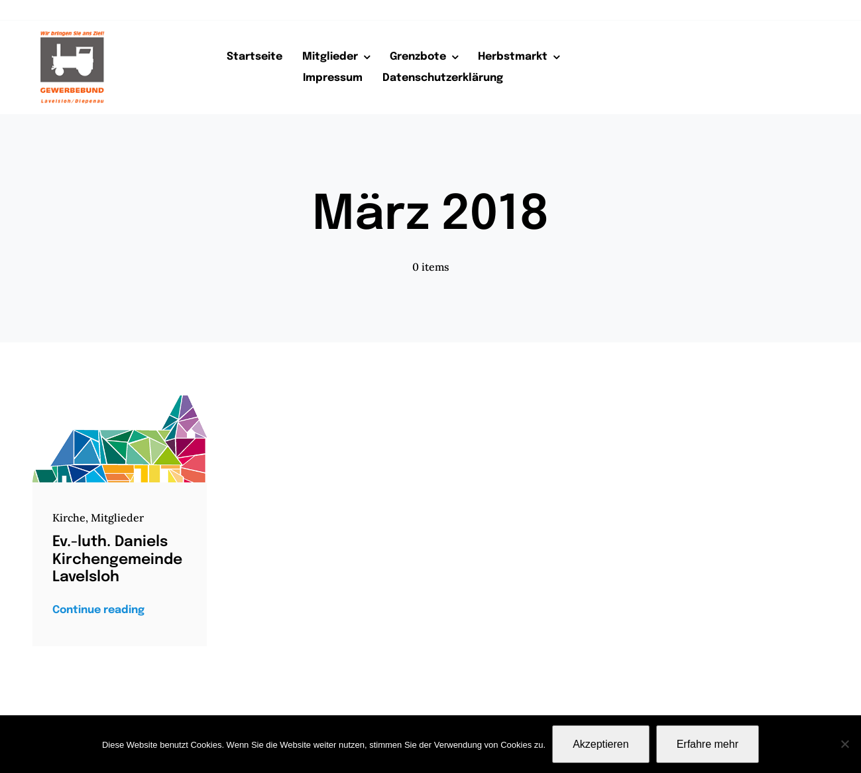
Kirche (69, 517)
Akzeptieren (601, 744)
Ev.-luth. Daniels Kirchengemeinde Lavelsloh (117, 560)
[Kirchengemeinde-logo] (119, 400)
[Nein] (844, 743)
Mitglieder (117, 517)
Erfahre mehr (707, 744)
